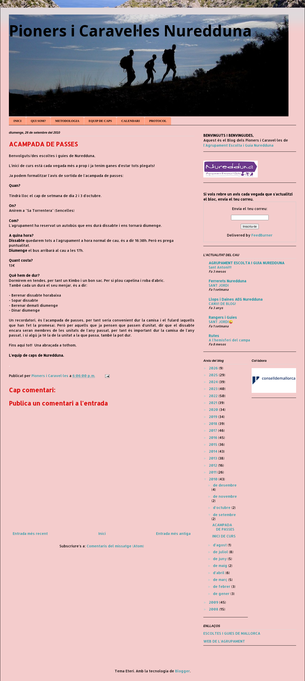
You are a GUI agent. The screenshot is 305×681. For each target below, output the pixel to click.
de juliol (221, 552)
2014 (213, 451)
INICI (17, 121)
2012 (213, 465)
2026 (214, 368)
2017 (213, 430)
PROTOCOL (157, 121)
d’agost (220, 545)
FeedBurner (261, 235)
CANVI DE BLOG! (222, 303)
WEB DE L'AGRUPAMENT (224, 641)
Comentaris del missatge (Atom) (115, 546)
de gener (222, 593)
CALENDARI (130, 121)
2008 (214, 609)
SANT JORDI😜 (221, 321)
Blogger (182, 671)
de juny (220, 559)
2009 (214, 602)
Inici (102, 533)
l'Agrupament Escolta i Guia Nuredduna (238, 145)
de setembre (224, 514)
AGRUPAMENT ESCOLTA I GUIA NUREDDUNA (246, 263)
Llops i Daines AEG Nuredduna (236, 299)
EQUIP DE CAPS (100, 121)
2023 (214, 388)
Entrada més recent (30, 533)
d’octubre (222, 507)
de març (220, 579)
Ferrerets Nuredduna (227, 281)
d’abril (219, 573)
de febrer (222, 586)
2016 (213, 437)
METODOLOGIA (67, 121)
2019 (213, 416)
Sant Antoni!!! (220, 267)
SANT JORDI (219, 285)
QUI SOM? (38, 121)
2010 (214, 479)
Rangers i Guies (223, 317)
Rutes (214, 335)
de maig (220, 565)
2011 (213, 472)
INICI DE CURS (224, 536)
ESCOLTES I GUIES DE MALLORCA (231, 633)
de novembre (225, 496)
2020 (214, 409)
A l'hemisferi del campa (229, 340)
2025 (214, 375)
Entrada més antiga (173, 533)
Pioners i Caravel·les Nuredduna (130, 30)
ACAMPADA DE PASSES (223, 527)
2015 (213, 444)
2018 (213, 423)
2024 (214, 382)
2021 (213, 402)
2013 (213, 458)
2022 (214, 396)
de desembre (225, 485)
